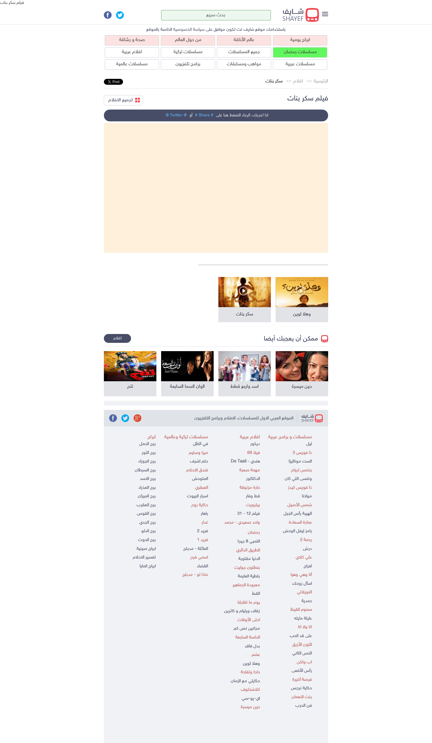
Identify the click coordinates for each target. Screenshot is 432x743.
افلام (298, 81)
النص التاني (302, 653)
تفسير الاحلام (144, 557)
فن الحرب (303, 705)
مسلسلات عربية (300, 64)
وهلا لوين (251, 663)
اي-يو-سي (251, 698)
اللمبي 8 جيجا (249, 541)
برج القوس (146, 513)
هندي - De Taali (245, 461)
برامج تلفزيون (188, 64)
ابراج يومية (300, 40)
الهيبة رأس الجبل (298, 513)
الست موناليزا (300, 461)
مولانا (307, 496)
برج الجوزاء (147, 461)
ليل (309, 444)
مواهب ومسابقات (244, 64)
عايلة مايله (303, 618)
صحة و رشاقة (132, 40)
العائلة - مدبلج (195, 548)
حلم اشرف (199, 461)
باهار (204, 513)
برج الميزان (147, 496)
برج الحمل (147, 444)
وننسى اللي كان (298, 478)
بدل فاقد (252, 646)
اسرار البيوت (197, 496)
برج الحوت (147, 539)
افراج (308, 566)
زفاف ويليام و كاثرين (242, 611)
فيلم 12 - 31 (248, 513)
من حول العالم (188, 40)
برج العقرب (146, 505)
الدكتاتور (253, 478)
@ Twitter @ (176, 115)
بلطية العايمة (249, 576)
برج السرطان (145, 470)
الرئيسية (321, 81)
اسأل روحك (302, 583)
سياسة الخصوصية (188, 29)
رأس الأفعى (302, 670)
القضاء (202, 566)
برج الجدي (147, 522)
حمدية (307, 601)
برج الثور (149, 452)
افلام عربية (132, 52)
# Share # (204, 115)
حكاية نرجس (301, 688)
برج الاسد (148, 478)
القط (256, 593)
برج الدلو (148, 531)
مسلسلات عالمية (132, 64)
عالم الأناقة (244, 40)
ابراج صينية (146, 548)
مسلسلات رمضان (300, 52)
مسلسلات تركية (188, 52)
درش (307, 548)
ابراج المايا (148, 566)
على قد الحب (301, 635)
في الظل (200, 444)
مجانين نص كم (247, 628)
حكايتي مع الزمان (245, 681)
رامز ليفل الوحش (297, 531)
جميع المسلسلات (244, 52)
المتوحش (200, 478)
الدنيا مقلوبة (249, 558)
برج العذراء (147, 487)
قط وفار (253, 496)
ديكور (255, 444)
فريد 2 (202, 531)
